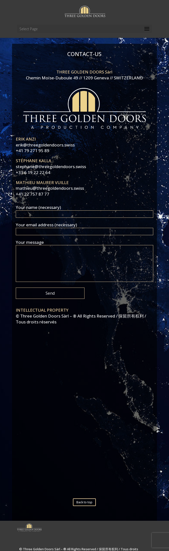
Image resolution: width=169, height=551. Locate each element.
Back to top (84, 502)
